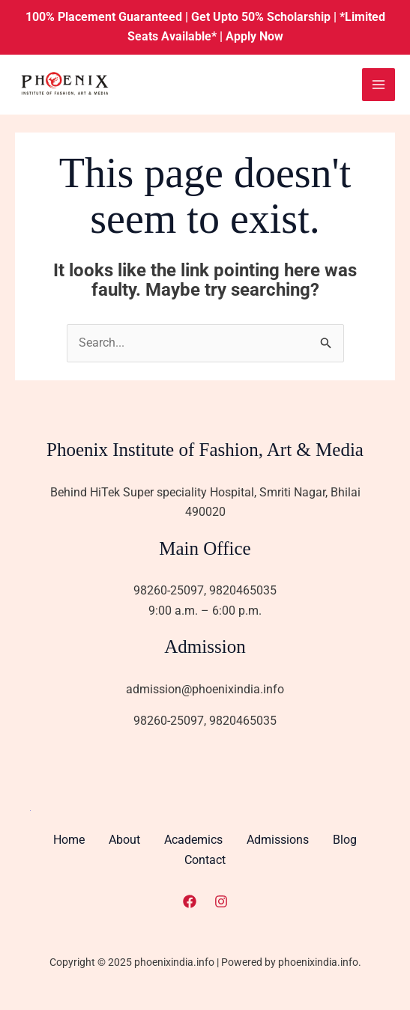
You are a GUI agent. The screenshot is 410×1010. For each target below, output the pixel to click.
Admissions (278, 840)
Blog (345, 840)
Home (69, 840)
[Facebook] (189, 900)
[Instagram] (221, 900)
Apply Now (254, 36)
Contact (205, 860)
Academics (193, 840)
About (124, 840)
